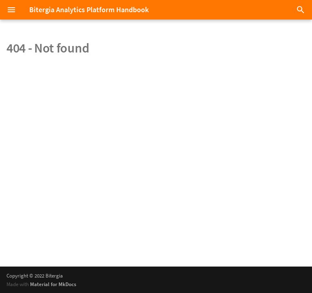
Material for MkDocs (53, 284)
